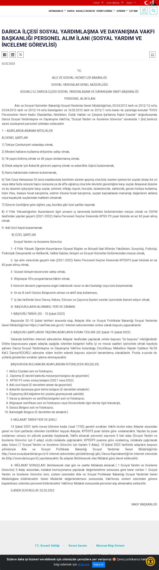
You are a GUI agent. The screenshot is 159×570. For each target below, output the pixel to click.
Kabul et (98, 564)
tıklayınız (83, 564)
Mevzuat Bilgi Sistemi (110, 545)
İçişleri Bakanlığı (113, 3)
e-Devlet (96, 3)
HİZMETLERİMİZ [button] (104, 11)
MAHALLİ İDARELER (85, 11)
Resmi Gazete (78, 545)
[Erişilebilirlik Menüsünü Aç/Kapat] (150, 561)
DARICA (71, 11)
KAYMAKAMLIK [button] (56, 11)
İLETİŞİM (133, 11)
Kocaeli (129, 3)
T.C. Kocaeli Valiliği (47, 545)
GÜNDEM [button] (120, 11)
